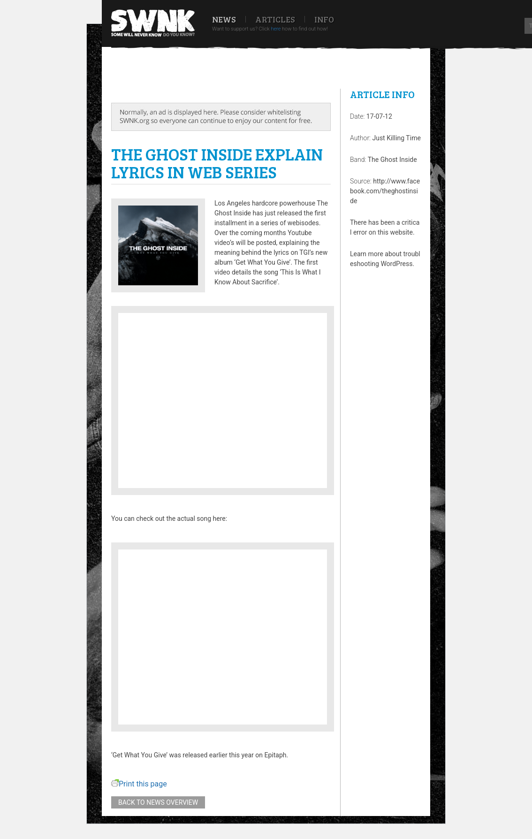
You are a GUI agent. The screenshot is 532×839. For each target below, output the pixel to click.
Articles (275, 19)
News (224, 19)
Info (324, 19)
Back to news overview (158, 802)
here (276, 29)
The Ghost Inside (392, 159)
